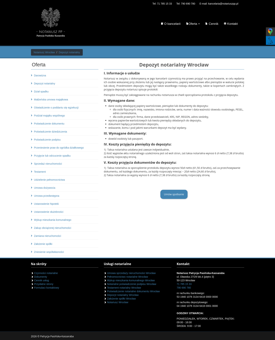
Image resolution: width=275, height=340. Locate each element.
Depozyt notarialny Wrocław (121, 295)
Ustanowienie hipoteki (46, 203)
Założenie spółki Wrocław (120, 298)
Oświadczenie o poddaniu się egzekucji (56, 107)
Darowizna (40, 75)
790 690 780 (184, 287)
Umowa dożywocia (44, 187)
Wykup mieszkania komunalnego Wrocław (129, 280)
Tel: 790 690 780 (185, 3)
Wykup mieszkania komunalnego (52, 219)
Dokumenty (39, 276)
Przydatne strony (42, 284)
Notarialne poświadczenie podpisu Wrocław (130, 284)
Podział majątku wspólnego (49, 115)
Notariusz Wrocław (116, 302)
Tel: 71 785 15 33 (162, 3)
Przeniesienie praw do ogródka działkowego (59, 147)
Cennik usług (40, 280)
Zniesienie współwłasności (49, 251)
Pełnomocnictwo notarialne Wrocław (126, 276)
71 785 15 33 (184, 284)
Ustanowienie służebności (48, 211)
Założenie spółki (43, 243)
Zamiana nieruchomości (47, 235)
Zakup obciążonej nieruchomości (52, 227)
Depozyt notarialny (44, 83)
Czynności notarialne (44, 273)
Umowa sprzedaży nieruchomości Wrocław (130, 273)
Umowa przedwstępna (46, 195)
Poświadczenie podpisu (47, 139)
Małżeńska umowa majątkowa (51, 99)
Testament (40, 171)
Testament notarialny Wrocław (122, 287)
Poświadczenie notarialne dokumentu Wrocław (132, 291)
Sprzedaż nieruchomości (48, 163)
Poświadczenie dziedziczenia (50, 131)
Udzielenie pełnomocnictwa (49, 179)
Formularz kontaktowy (45, 287)
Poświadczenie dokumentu (49, 123)
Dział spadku (41, 91)
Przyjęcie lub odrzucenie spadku (52, 155)
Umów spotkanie (174, 194)
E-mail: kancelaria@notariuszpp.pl (219, 3)
